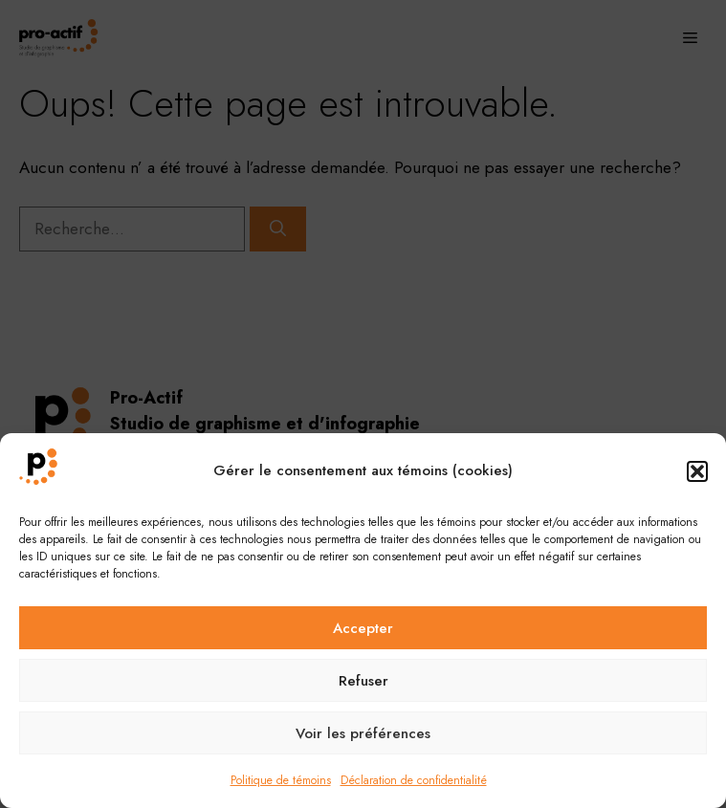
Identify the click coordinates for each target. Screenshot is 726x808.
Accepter (363, 628)
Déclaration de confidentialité (414, 780)
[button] (697, 471)
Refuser (363, 680)
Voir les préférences (363, 733)
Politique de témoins (281, 780)
